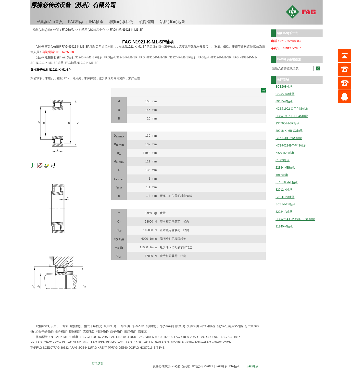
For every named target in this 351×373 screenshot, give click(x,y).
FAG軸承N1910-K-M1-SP (81, 63)
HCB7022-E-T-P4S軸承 (291, 145)
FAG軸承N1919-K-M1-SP (214, 57)
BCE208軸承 (284, 86)
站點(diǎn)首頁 (50, 22)
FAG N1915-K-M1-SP (153, 57)
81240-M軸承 (284, 226)
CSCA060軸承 (285, 94)
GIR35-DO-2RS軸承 (289, 138)
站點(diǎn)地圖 (172, 22)
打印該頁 (97, 363)
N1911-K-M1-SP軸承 (49, 63)
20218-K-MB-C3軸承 (289, 131)
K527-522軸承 (285, 153)
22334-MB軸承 (285, 167)
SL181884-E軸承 (287, 182)
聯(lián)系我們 (121, 22)
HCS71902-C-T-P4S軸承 (292, 108)
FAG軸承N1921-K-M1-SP (126, 29)
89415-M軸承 (284, 101)
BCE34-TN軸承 (286, 204)
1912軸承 (282, 175)
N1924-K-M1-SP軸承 (182, 57)
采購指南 (146, 22)
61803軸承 (282, 160)
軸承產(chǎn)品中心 (92, 29)
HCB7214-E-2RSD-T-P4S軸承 (295, 219)
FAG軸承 (76, 22)
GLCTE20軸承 (285, 197)
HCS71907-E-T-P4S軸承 (292, 116)
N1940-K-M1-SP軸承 (88, 57)
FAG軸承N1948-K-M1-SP (120, 57)
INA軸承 (96, 22)
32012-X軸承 (284, 189)
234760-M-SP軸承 (288, 123)
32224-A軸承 (284, 211)
